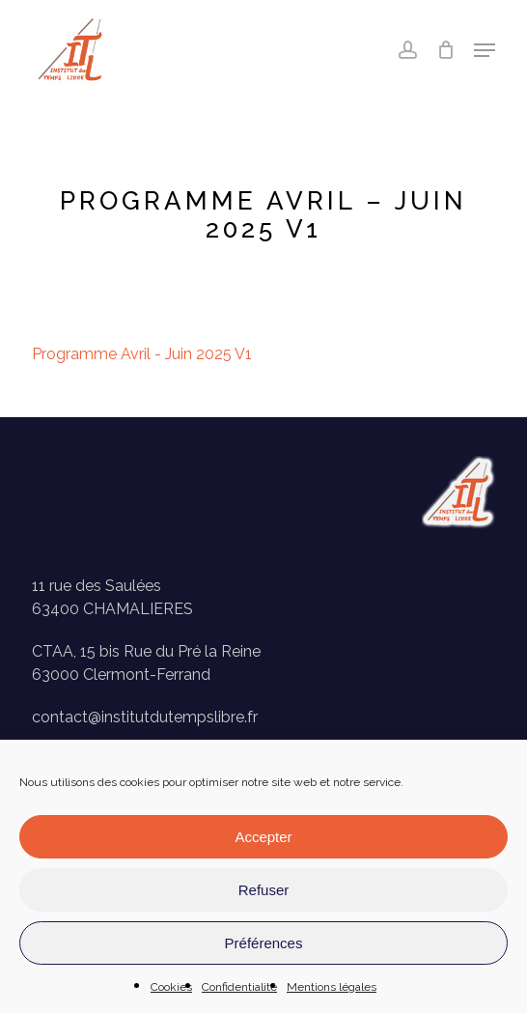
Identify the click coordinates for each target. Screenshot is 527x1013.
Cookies (171, 987)
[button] (484, 50)
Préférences (264, 943)
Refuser (264, 890)
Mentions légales (331, 987)
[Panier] (445, 50)
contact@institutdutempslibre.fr (145, 717)
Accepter (263, 837)
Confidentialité (239, 987)
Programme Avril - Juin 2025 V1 (142, 354)
